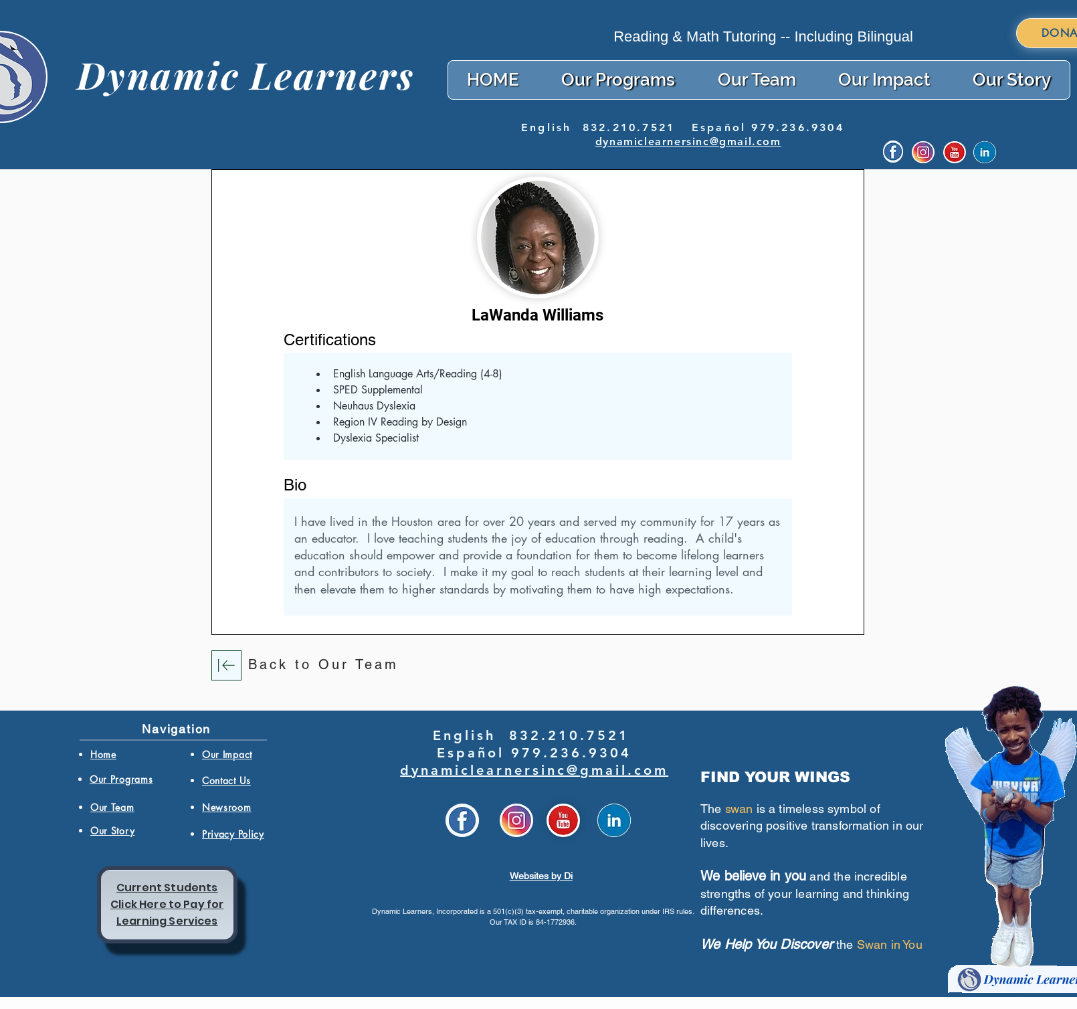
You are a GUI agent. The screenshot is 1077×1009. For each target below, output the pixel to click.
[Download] (226, 665)
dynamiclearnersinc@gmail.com (688, 141)
